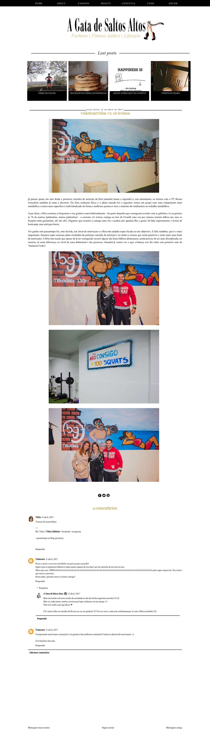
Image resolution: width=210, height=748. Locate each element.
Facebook (66, 531)
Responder (40, 549)
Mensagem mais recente (39, 727)
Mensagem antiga (174, 727)
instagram (76, 531)
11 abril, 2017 (48, 517)
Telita (38, 517)
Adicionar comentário (39, 652)
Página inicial (108, 727)
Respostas (43, 587)
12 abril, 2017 (74, 593)
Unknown (40, 559)
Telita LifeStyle (53, 531)
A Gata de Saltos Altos (53, 593)
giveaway (59, 538)
